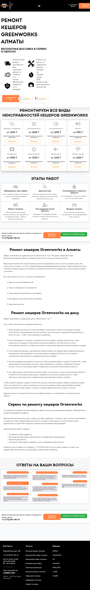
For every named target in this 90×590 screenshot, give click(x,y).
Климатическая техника (36, 572)
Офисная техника (33, 576)
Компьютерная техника (35, 551)
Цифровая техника (33, 580)
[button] (39, 6)
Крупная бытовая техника (36, 555)
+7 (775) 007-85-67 (73, 5)
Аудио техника (32, 584)
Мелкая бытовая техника (36, 559)
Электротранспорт (34, 568)
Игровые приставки (34, 563)
